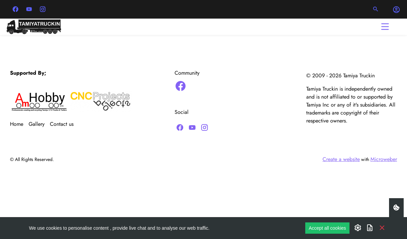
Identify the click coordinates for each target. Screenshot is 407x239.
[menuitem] (19, 124)
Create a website (341, 159)
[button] (375, 9)
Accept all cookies (327, 228)
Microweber (383, 159)
